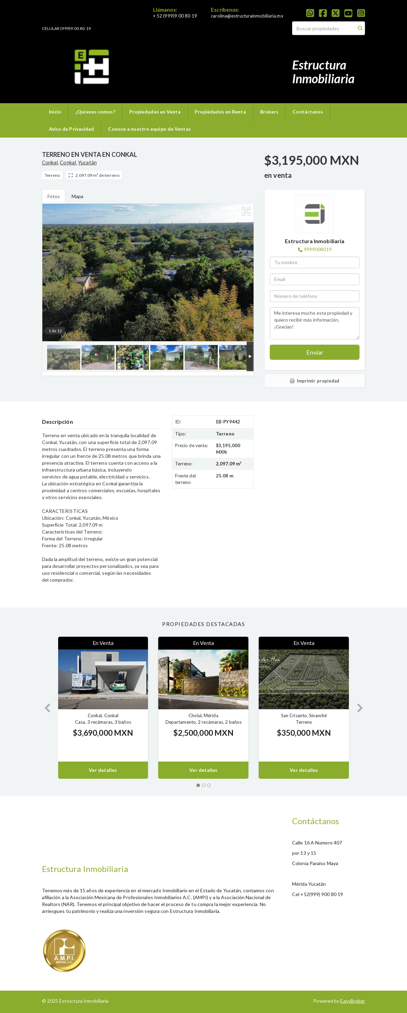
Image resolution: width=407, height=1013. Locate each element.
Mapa (77, 196)
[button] (45, 708)
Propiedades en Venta (155, 112)
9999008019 (318, 249)
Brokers (269, 112)
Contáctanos (307, 112)
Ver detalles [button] (103, 770)
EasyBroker (352, 1001)
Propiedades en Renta (220, 112)
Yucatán (87, 162)
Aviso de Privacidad (71, 129)
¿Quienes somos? (95, 112)
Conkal (50, 162)
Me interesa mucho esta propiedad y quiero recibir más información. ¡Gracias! (315, 323)
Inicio (55, 112)
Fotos (53, 196)
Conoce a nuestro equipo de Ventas (149, 129)
